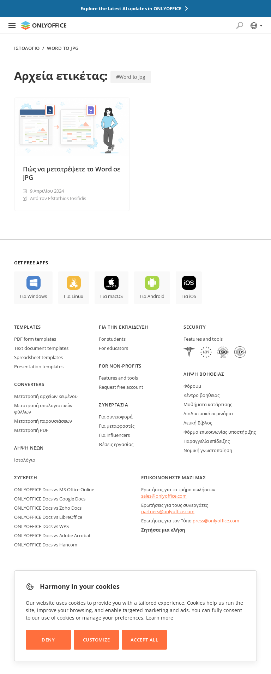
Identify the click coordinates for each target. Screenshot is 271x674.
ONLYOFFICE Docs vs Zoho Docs (48, 508)
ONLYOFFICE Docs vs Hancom (45, 544)
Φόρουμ (192, 386)
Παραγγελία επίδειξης (206, 441)
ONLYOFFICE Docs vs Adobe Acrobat (52, 535)
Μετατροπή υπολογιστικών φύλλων (43, 408)
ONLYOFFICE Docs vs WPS (41, 526)
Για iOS (188, 296)
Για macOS (111, 296)
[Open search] (239, 25)
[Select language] (256, 25)
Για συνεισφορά (116, 417)
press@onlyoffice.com (216, 520)
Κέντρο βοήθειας (201, 395)
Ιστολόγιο (27, 48)
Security (194, 327)
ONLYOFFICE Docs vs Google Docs (49, 499)
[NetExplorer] (223, 352)
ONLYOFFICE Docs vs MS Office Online (54, 489)
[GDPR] (206, 352)
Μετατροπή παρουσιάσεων (43, 421)
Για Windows (33, 296)
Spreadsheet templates (38, 357)
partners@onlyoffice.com (167, 511)
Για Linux (73, 296)
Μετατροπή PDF (31, 430)
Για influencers (114, 435)
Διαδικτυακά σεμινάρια (208, 413)
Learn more (159, 617)
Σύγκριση (25, 477)
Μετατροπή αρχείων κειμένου (46, 396)
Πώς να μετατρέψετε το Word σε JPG (71, 173)
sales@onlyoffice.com (164, 496)
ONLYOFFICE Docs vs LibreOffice (48, 517)
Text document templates (41, 348)
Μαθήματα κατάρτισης (207, 404)
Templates (27, 327)
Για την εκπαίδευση (124, 327)
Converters (29, 384)
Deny (48, 640)
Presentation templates (39, 366)
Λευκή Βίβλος (197, 423)
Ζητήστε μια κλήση (163, 530)
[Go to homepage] (43, 25)
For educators (113, 348)
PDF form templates (35, 339)
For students (112, 339)
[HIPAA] (189, 352)
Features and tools (118, 378)
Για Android (152, 296)
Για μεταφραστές (116, 426)
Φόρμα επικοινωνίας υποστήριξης (219, 432)
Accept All (144, 640)
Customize (96, 640)
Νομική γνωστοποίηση (207, 450)
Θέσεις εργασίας (116, 444)
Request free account (121, 387)
